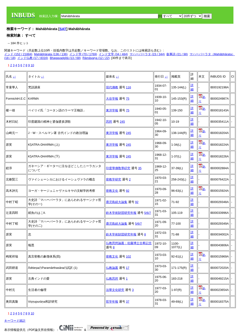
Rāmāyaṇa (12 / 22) (96, 58)
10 (32, 65)
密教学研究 (113, 179)
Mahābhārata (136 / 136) (51, 54)
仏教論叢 (112, 268)
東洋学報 (112, 110)
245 (122, 121)
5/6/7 (147, 213)
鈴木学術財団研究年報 (121, 213)
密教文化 (112, 190)
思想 (109, 121)
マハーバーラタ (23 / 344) (147, 54)
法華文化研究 (115, 290)
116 (128, 87)
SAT (63, 29)
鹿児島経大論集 (116, 202)
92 (127, 190)
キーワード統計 (15, 320)
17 (127, 268)
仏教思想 (112, 278)
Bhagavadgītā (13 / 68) (65, 58)
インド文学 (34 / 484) (113, 54)
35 (139, 168)
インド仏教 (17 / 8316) (32, 58)
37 (127, 301)
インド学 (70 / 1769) (83, 54)
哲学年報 (112, 301)
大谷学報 (112, 98)
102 (128, 256)
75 (127, 98)
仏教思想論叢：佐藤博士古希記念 (129, 243)
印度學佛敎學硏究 (118, 168)
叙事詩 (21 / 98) (177, 54)
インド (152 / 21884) (18, 54)
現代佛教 (112, 87)
